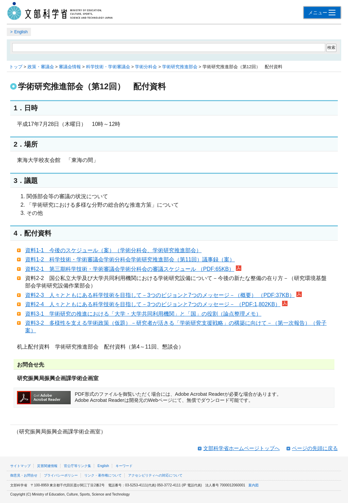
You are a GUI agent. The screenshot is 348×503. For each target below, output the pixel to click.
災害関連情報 (47, 466)
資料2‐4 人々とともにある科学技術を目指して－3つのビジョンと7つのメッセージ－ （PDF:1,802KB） (156, 304)
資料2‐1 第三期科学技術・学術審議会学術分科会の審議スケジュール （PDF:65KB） (133, 269)
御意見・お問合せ (23, 475)
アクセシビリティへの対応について (155, 475)
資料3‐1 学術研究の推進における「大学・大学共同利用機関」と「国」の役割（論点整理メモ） (143, 314)
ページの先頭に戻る (315, 448)
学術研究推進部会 (179, 66)
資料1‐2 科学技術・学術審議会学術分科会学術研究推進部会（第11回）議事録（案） (130, 259)
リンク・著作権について (103, 475)
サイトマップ (20, 466)
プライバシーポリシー (61, 475)
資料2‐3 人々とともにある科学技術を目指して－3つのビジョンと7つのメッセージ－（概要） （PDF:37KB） (163, 295)
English (21, 32)
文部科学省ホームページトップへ (241, 448)
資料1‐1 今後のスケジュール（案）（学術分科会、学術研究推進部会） (113, 250)
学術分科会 (146, 66)
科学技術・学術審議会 (108, 66)
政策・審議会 (41, 66)
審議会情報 (70, 66)
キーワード (124, 466)
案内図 (253, 485)
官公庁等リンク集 (77, 466)
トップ (15, 66)
